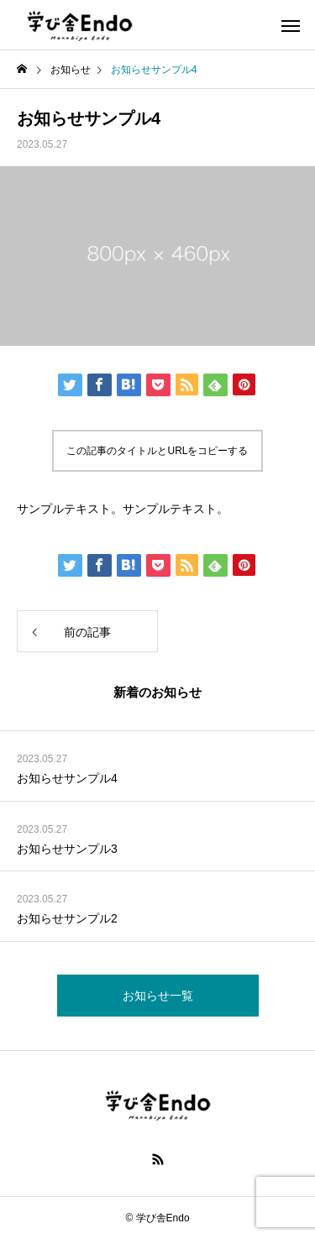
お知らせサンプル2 (67, 918)
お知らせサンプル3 (67, 848)
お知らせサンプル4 (67, 778)
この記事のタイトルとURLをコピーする (157, 451)
